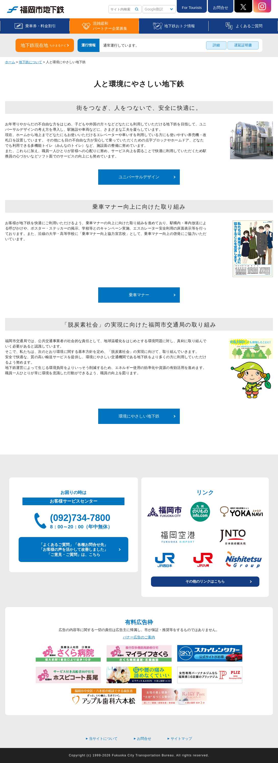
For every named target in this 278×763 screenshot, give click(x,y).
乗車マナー (139, 295)
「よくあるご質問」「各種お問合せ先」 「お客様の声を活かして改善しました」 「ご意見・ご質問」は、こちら (73, 549)
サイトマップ (180, 739)
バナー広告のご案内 (139, 637)
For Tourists (192, 7)
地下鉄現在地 (43, 45)
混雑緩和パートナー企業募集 (110, 26)
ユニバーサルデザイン (139, 177)
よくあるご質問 (249, 26)
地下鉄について (30, 62)
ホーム (10, 62)
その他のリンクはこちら (205, 581)
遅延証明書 (243, 45)
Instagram (262, 6)
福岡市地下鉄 (35, 9)
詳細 (216, 45)
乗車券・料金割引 (40, 26)
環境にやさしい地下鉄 (139, 416)
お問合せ (220, 7)
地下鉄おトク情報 (179, 26)
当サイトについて (102, 739)
